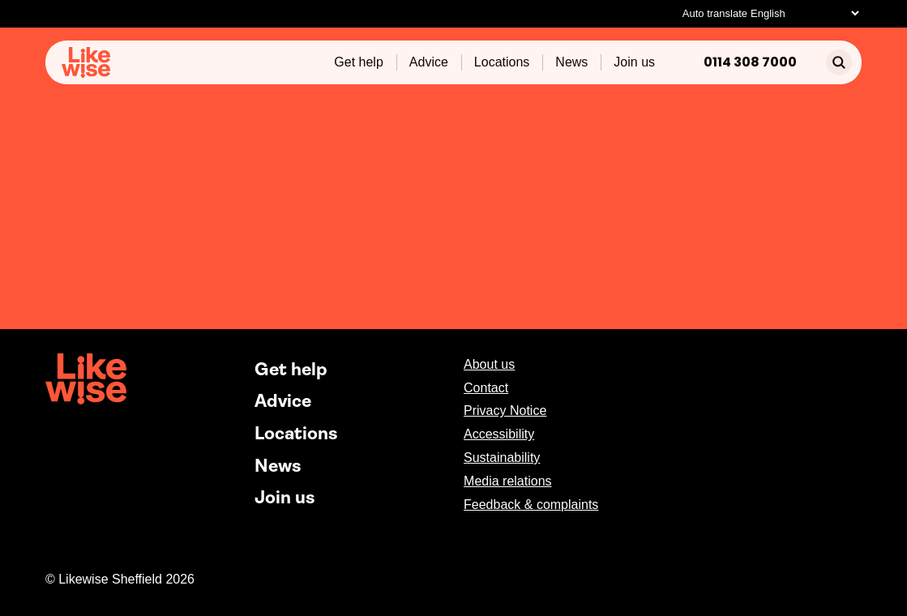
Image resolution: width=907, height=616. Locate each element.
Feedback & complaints (531, 504)
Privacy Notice (505, 410)
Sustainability (502, 457)
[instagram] (842, 365)
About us (489, 364)
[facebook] (810, 365)
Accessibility (499, 434)
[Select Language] (804, 13)
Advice (428, 62)
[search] (839, 62)
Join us (634, 62)
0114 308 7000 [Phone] (750, 62)
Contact (486, 388)
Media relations (508, 481)
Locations (502, 62)
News (571, 62)
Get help (358, 62)
